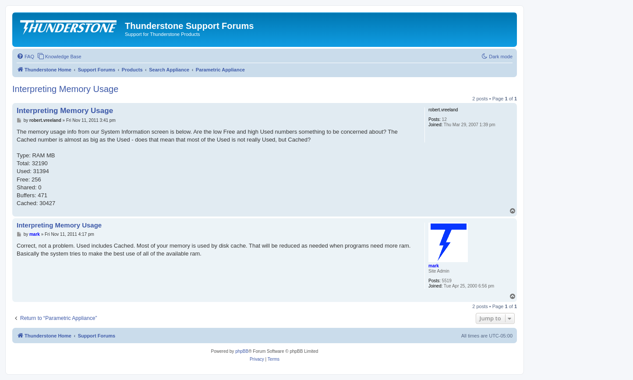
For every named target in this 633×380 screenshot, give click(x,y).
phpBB (241, 351)
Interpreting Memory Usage (65, 89)
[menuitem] (25, 56)
